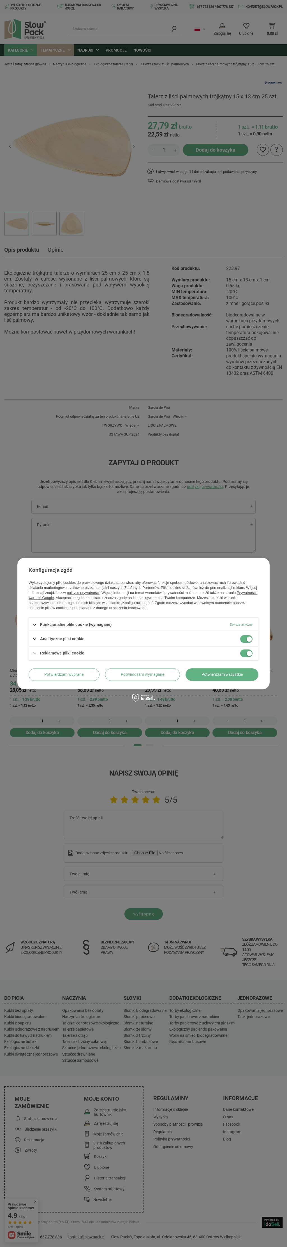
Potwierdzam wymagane (142, 674)
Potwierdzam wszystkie (222, 674)
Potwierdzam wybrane (64, 674)
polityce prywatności (83, 593)
